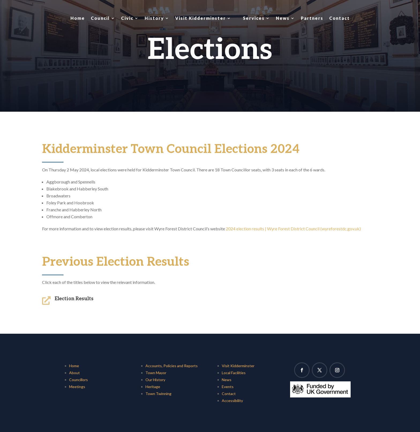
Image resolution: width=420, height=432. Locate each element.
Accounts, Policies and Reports (171, 365)
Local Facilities (234, 372)
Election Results (74, 299)
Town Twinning (158, 393)
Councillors (78, 379)
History (154, 18)
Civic (127, 18)
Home (77, 18)
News (283, 18)
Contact (339, 18)
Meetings (77, 386)
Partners (312, 18)
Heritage (152, 386)
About (74, 372)
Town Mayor (155, 372)
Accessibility (232, 400)
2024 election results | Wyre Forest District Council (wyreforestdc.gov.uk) (293, 228)
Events (228, 386)
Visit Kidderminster (200, 18)
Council (100, 18)
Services (254, 18)
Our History (155, 379)
